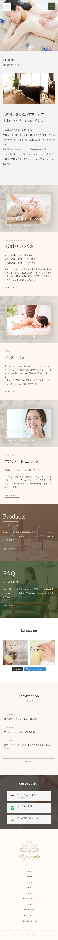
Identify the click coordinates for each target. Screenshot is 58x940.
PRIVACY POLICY (29, 921)
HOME (29, 871)
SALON (29, 877)
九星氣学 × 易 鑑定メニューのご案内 (21, 719)
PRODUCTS (29, 910)
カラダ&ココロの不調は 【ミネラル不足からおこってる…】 (28, 746)
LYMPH (29, 888)
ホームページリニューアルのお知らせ (22, 732)
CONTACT (29, 915)
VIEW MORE (11, 288)
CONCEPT (29, 882)
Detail (29, 762)
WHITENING (29, 899)
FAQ (29, 904)
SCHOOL (29, 893)
